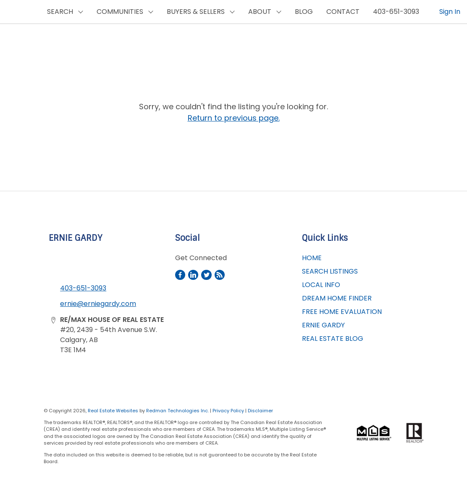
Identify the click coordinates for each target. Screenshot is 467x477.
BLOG (304, 11)
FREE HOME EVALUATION (342, 311)
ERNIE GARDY (323, 325)
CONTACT (342, 11)
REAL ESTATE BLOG (332, 338)
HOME (312, 258)
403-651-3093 (396, 11)
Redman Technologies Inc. (178, 410)
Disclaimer (260, 410)
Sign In (449, 11)
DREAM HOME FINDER (337, 298)
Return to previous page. (234, 118)
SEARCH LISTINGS (330, 271)
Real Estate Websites (113, 410)
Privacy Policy (228, 410)
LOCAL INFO (321, 285)
